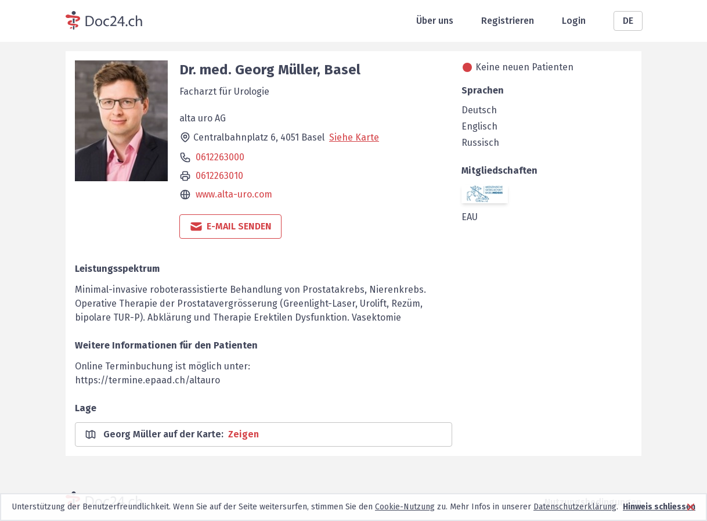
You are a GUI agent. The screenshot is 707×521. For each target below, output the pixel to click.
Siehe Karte (354, 137)
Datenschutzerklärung (574, 507)
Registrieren (507, 20)
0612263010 (219, 175)
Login (574, 20)
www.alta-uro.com (234, 194)
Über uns (434, 20)
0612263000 (220, 157)
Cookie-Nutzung (405, 507)
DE (628, 20)
